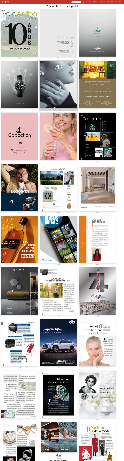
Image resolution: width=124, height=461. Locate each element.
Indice (88, 2)
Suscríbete (118, 2)
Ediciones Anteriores (99, 2)
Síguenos (110, 2)
